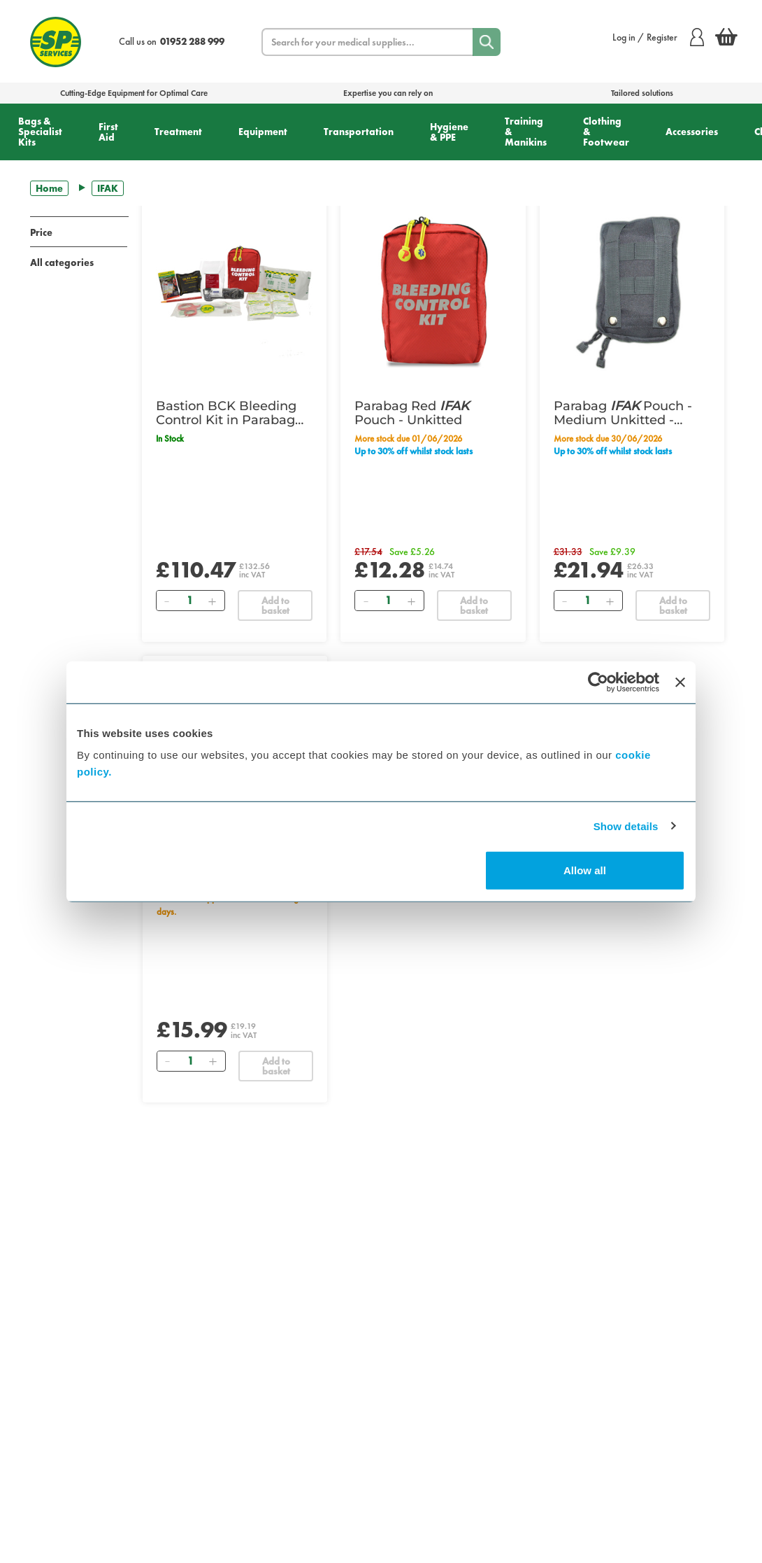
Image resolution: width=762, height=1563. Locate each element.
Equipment (262, 131)
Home (49, 188)
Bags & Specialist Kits (40, 131)
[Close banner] (680, 682)
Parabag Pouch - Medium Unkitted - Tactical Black (623, 413)
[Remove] (167, 600)
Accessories (692, 131)
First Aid (108, 131)
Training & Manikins (526, 131)
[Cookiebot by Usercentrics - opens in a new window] (598, 681)
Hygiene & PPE (449, 131)
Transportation (359, 131)
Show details (626, 826)
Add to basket (275, 605)
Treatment (178, 131)
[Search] (487, 42)
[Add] (212, 600)
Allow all (584, 870)
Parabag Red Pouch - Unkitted (411, 413)
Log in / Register (658, 37)
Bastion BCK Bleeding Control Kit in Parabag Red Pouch (226, 413)
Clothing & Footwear (606, 131)
